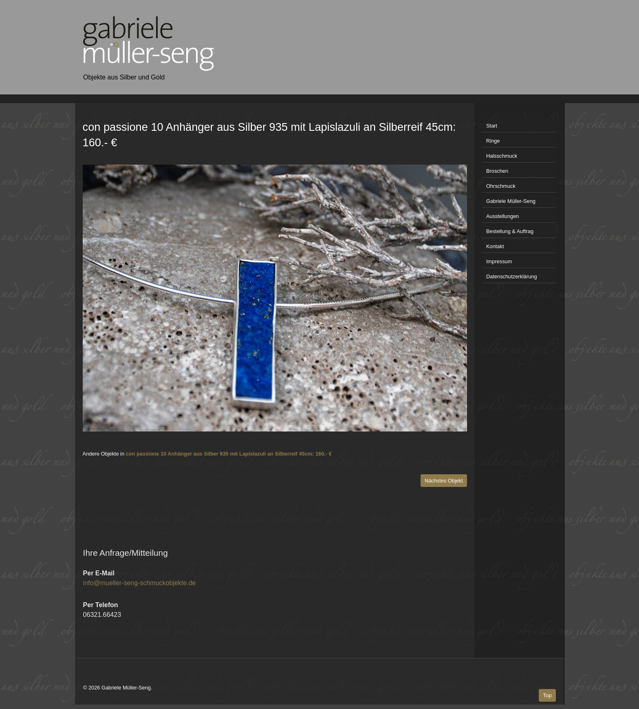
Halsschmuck (501, 156)
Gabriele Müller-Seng (510, 201)
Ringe (493, 141)
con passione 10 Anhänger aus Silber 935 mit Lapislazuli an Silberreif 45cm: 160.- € (229, 454)
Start (491, 126)
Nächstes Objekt (444, 481)
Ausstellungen (502, 216)
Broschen (497, 171)
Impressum (499, 261)
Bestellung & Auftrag (509, 231)
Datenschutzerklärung (511, 276)
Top (547, 695)
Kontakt (495, 246)
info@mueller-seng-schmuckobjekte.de (139, 582)
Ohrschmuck (501, 186)
